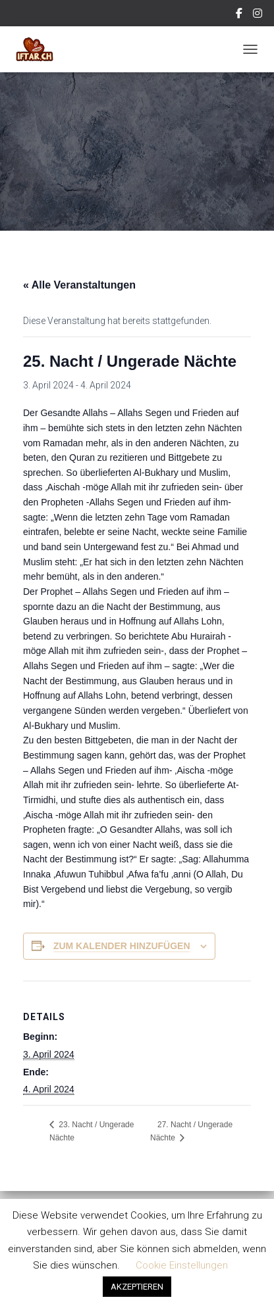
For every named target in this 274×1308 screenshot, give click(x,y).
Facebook (240, 15)
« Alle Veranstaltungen (79, 285)
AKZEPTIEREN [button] (137, 1287)
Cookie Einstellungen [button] (182, 1265)
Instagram (258, 15)
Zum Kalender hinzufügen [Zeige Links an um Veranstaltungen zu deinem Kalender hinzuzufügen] (121, 946)
